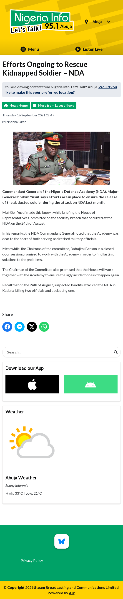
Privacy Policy (32, 560)
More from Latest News (56, 105)
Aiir (72, 593)
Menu (29, 49)
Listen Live (89, 49)
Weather (14, 411)
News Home (19, 105)
